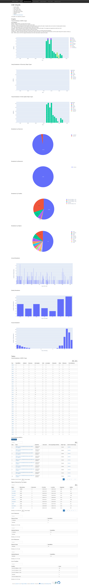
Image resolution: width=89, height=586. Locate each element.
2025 (13, 367)
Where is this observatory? (18, 14)
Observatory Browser (27, 1)
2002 (13, 415)
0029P (13, 489)
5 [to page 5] (71, 510)
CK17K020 (14, 505)
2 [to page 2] (65, 479)
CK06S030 (14, 499)
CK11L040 (14, 495)
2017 (13, 383)
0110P (13, 507)
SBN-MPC (32, 583)
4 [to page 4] (69, 510)
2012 (13, 394)
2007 (13, 404)
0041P (13, 503)
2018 (13, 381)
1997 (13, 425)
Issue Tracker (50, 1)
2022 (13, 373)
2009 (13, 400)
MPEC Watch (15, 1)
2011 (13, 396)
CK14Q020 (14, 491)
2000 (13, 419)
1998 (13, 423)
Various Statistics (43, 1)
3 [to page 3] (67, 479)
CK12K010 (14, 501)
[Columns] (73, 361)
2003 (13, 413)
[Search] (17, 442)
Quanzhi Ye (17, 583)
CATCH (69, 447)
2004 (13, 411)
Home (21, 1)
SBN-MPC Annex (57, 1)
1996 (13, 427)
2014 (13, 390)
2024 (13, 369)
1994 (13, 432)
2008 (13, 402)
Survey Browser (36, 1)
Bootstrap (41, 583)
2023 (13, 371)
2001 (13, 417)
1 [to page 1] (63, 479)
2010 (13, 398)
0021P (13, 497)
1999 (13, 421)
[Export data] (76, 361)
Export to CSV (14, 439)
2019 (13, 379)
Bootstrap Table (48, 583)
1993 (13, 434)
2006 (13, 406)
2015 (13, 388)
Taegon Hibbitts (24, 583)
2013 (13, 392)
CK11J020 (13, 493)
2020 (13, 377)
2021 (13, 375)
